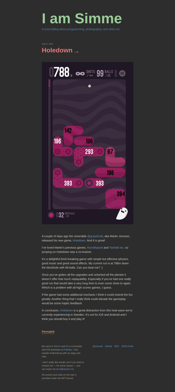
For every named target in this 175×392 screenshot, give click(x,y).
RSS (116, 346)
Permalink (48, 331)
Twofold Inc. (116, 247)
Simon (57, 346)
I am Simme (82, 18)
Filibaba (68, 349)
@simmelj (98, 346)
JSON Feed (127, 346)
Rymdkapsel (95, 247)
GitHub (108, 346)
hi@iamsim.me (66, 369)
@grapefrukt (95, 236)
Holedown (57, 50)
